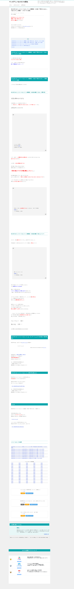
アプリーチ (44, 347)
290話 (34, 473)
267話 (12, 467)
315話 (34, 481)
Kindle (22, 504)
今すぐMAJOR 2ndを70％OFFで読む (18, 386)
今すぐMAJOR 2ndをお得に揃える (18, 426)
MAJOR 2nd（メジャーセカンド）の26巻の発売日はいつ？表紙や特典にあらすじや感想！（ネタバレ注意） (27, 453)
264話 (27, 466)
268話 (19, 467)
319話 (27, 482)
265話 (34, 466)
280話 (34, 470)
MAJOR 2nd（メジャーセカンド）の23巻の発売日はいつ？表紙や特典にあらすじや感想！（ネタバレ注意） (27, 450)
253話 (19, 463)
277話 (12, 470)
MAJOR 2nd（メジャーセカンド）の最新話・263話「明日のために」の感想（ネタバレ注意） (27, 42)
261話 (42, 464)
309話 (27, 479)
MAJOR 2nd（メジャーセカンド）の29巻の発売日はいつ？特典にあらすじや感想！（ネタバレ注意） (26, 458)
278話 (19, 470)
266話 (42, 466)
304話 (27, 478)
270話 (34, 467)
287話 (12, 473)
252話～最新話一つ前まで (21, 354)
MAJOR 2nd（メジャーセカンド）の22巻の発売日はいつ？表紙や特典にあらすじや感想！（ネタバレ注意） (27, 449)
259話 (27, 464)
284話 (27, 472)
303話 (19, 478)
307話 (12, 479)
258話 (19, 464)
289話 (27, 473)
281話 (42, 470)
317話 (12, 482)
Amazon (22, 493)
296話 (42, 475)
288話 (19, 473)
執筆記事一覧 (46, 534)
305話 (34, 478)
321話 (42, 482)
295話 (34, 475)
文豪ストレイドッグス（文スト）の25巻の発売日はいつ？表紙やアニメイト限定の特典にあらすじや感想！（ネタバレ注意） (19, 537)
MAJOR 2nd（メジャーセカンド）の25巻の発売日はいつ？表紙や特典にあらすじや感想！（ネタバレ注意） (27, 452)
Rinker (24, 502)
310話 (34, 479)
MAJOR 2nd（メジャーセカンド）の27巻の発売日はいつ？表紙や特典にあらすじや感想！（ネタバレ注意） (27, 455)
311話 (42, 479)
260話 (34, 464)
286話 (42, 472)
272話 (12, 469)
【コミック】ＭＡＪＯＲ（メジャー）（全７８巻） (29, 512)
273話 (19, 469)
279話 (27, 470)
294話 (27, 475)
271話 (42, 467)
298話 (19, 476)
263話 (15, 209)
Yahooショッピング (29, 493)
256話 (42, 463)
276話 (42, 469)
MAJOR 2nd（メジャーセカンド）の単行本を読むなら (21, 45)
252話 (12, 463)
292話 (12, 475)
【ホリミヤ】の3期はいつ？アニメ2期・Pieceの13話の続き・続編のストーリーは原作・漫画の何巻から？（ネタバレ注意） (40, 537)
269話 (27, 467)
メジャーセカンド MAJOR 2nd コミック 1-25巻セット (30, 489)
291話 (42, 473)
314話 (27, 481)
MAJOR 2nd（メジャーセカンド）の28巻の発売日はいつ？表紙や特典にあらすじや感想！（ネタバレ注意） (27, 456)
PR (11, 14)
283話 (19, 472)
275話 (34, 469)
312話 (12, 481)
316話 (42, 481)
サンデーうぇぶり (26, 26)
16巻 (19, 145)
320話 (34, 482)
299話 (27, 476)
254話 (27, 463)
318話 (19, 482)
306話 (42, 478)
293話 (19, 475)
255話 (34, 463)
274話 (27, 469)
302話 (12, 478)
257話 (12, 464)
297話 (12, 476)
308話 (19, 479)
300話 (34, 476)
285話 (34, 472)
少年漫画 (14, 14)
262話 (12, 466)
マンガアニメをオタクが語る (18, 2)
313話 (19, 481)
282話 (12, 472)
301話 (42, 476)
